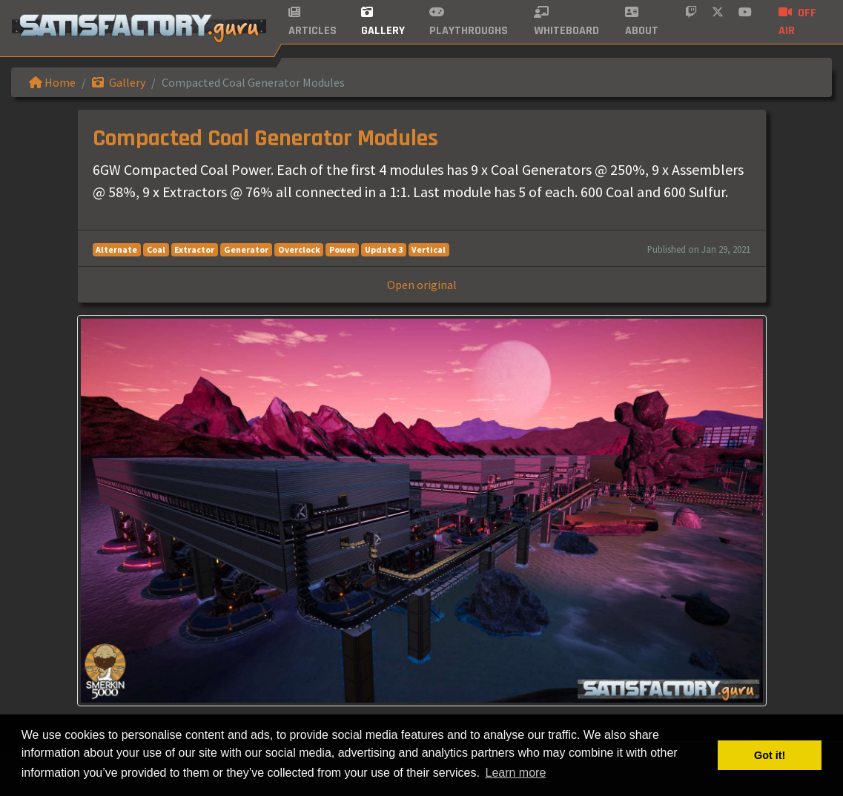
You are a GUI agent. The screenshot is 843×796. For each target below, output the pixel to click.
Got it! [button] (769, 755)
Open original (422, 284)
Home (52, 82)
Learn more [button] (516, 772)
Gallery (118, 82)
